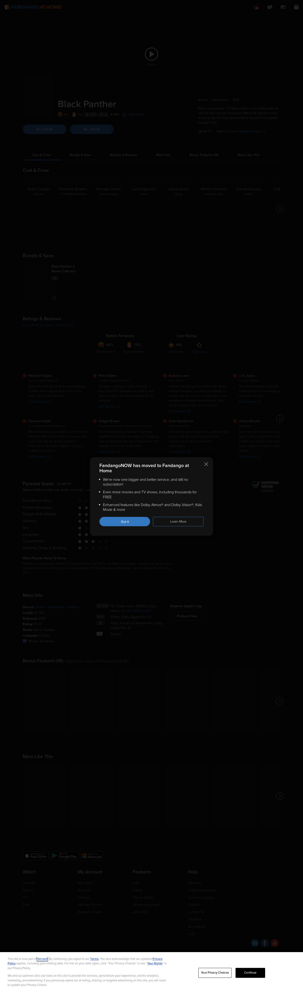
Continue (250, 973)
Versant (42, 959)
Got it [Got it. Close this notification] (125, 522)
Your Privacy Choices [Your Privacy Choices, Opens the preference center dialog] (215, 973)
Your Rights (154, 963)
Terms (94, 959)
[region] (151, 972)
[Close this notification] (206, 464)
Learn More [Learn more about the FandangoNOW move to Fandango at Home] (178, 522)
